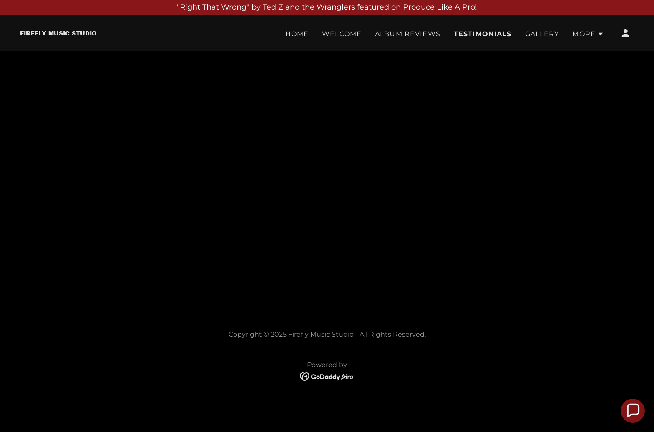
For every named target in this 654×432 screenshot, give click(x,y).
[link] (58, 32)
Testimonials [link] (483, 34)
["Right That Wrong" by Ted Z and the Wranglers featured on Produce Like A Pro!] (327, 7)
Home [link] (297, 34)
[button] (588, 34)
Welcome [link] (342, 34)
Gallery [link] (542, 34)
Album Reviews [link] (407, 34)
